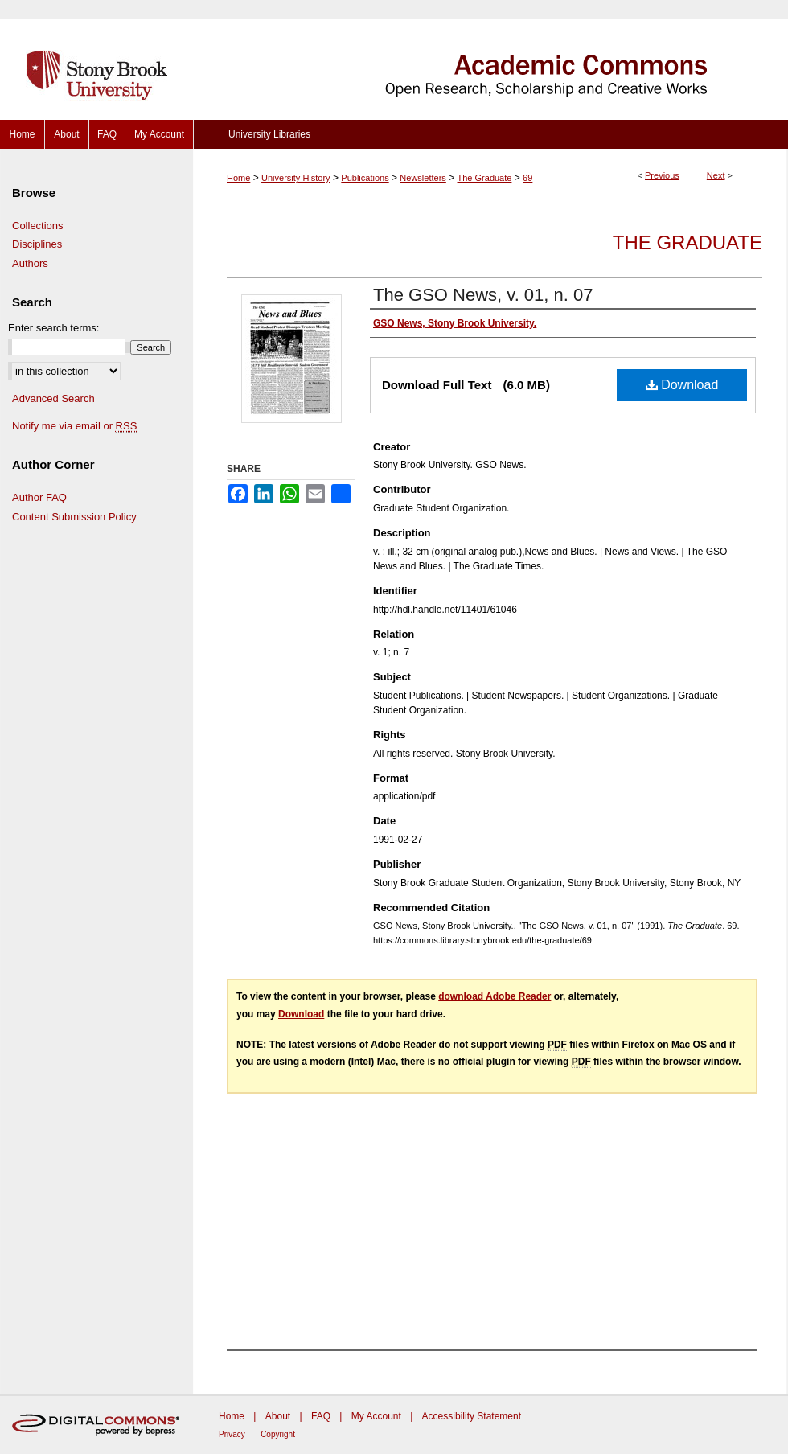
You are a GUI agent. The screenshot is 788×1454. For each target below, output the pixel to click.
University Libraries (269, 134)
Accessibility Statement (471, 1416)
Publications (364, 178)
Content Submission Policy (74, 517)
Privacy (232, 1434)
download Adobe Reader (494, 996)
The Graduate (485, 178)
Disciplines (37, 244)
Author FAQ (39, 497)
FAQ (320, 1416)
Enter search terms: (53, 328)
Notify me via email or (74, 426)
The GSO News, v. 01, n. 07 (483, 295)
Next (716, 175)
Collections (38, 226)
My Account (376, 1416)
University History (295, 178)
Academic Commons (490, 60)
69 (527, 178)
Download (682, 385)
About (277, 1416)
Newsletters (422, 178)
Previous (662, 175)
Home (238, 178)
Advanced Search (53, 398)
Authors (30, 263)
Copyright (278, 1434)
